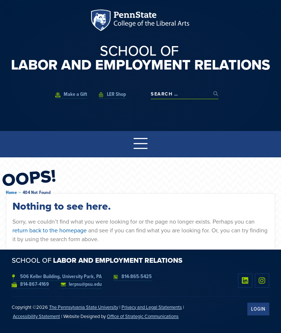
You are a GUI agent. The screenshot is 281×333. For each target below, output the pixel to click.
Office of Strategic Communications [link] (143, 316)
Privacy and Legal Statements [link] (151, 307)
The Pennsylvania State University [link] (83, 307)
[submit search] (215, 93)
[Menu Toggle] (140, 144)
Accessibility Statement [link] (36, 316)
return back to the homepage (49, 230)
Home (11, 192)
